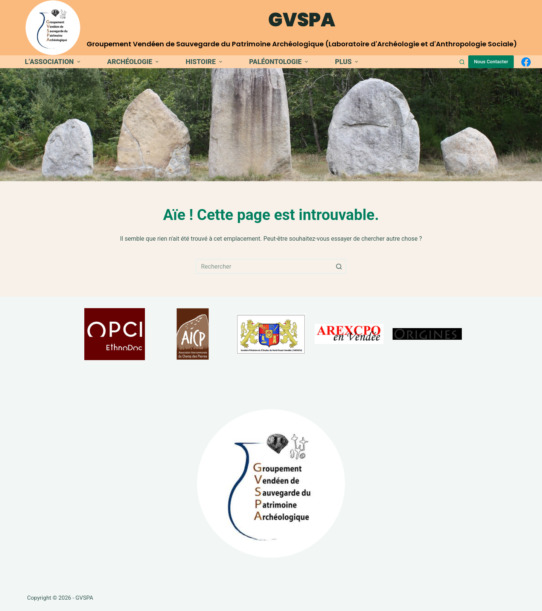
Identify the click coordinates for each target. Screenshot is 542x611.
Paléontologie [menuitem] (279, 62)
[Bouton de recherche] (338, 266)
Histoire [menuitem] (205, 62)
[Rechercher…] (271, 266)
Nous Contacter (491, 61)
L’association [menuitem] (53, 62)
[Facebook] (526, 62)
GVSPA (301, 20)
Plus (347, 62)
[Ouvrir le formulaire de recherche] (462, 62)
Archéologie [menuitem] (134, 62)
